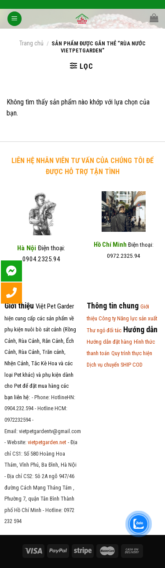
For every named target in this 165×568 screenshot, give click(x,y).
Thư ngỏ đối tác (104, 330)
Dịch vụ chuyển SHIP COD (115, 364)
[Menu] (14, 18)
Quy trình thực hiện (131, 353)
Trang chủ (31, 43)
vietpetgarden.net (47, 442)
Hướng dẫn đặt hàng (109, 341)
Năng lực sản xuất (137, 318)
